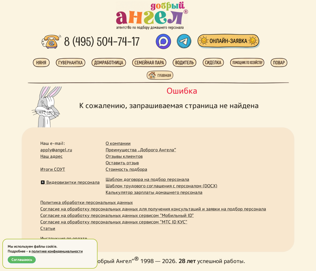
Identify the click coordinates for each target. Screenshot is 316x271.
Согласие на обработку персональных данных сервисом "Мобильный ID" (117, 215)
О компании (118, 143)
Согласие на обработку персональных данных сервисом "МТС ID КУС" (113, 222)
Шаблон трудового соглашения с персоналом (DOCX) (161, 186)
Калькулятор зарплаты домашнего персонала (154, 192)
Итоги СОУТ (52, 169)
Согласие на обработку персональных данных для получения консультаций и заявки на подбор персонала (153, 209)
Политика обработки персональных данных (86, 202)
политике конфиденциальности (57, 251)
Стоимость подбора (126, 169)
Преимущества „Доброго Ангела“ (141, 150)
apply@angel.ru (56, 150)
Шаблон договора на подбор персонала (147, 179)
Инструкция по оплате (63, 238)
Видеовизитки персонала (70, 182)
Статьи (47, 228)
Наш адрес (51, 156)
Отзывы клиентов (124, 156)
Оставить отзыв (122, 163)
